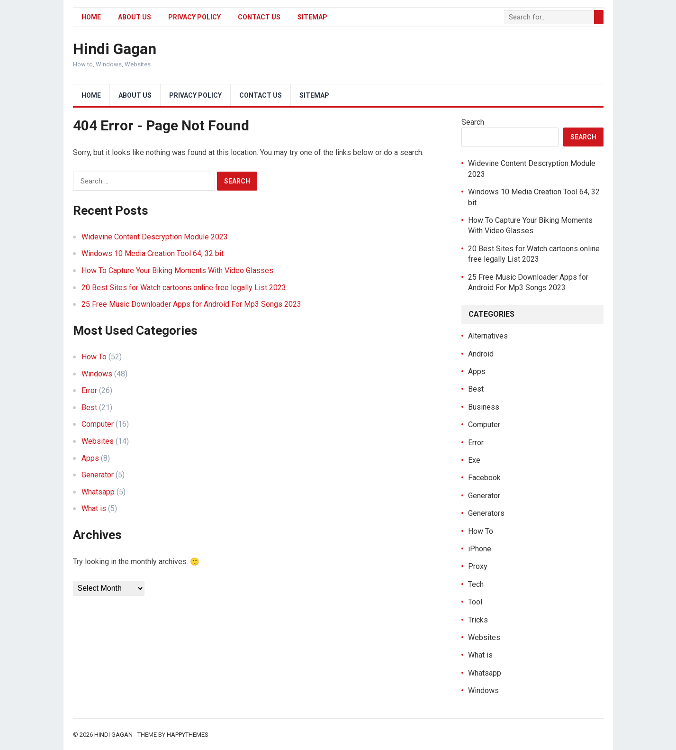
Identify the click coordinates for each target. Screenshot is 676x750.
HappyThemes (187, 734)
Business (483, 407)
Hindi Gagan (114, 48)
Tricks (478, 619)
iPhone (479, 548)
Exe (474, 460)
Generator (97, 474)
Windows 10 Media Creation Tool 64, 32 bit (152, 253)
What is (93, 508)
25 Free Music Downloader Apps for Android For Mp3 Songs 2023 (191, 304)
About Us (134, 17)
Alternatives (488, 335)
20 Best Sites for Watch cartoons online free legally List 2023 (183, 287)
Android (481, 353)
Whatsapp (98, 491)
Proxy (477, 566)
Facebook (484, 477)
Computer (97, 424)
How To (94, 356)
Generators (486, 513)
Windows (96, 373)
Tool (475, 601)
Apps (90, 458)
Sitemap (312, 17)
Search (472, 122)
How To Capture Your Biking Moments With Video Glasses (177, 270)
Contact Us (259, 17)
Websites (97, 441)
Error (89, 390)
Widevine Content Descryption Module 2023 (154, 236)
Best (89, 407)
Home (91, 17)
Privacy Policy (194, 17)
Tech (476, 584)
